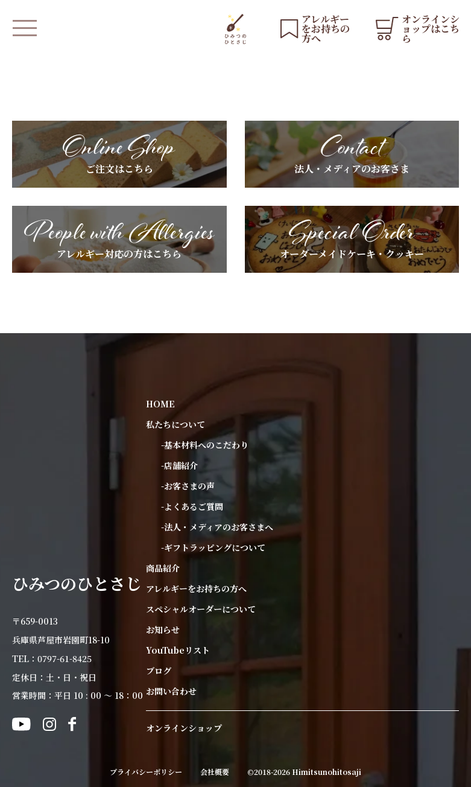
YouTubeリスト (178, 650)
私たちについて (175, 424)
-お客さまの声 (188, 486)
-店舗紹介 (179, 465)
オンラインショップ (184, 728)
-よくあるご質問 (192, 506)
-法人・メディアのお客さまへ (217, 527)
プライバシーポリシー (146, 772)
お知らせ (163, 629)
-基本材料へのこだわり (204, 445)
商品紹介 (163, 568)
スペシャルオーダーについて (201, 609)
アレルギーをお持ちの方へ (196, 588)
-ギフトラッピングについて (213, 547)
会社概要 (214, 772)
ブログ (158, 670)
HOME (160, 404)
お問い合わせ (171, 691)
